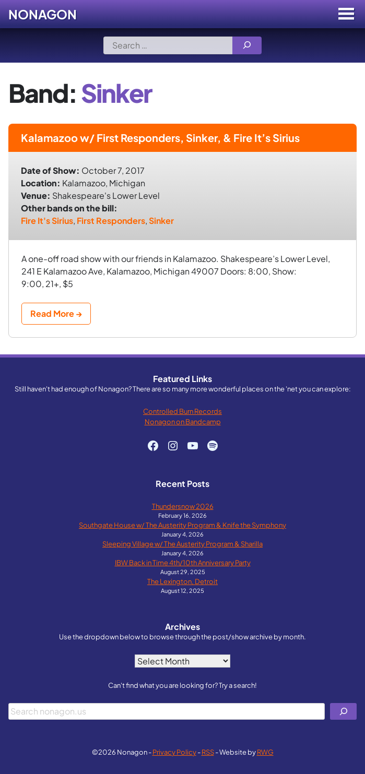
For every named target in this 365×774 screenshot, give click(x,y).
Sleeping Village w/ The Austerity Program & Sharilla (182, 543)
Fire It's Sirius (47, 220)
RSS (208, 751)
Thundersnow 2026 (183, 506)
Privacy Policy (174, 751)
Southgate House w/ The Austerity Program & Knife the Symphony (182, 524)
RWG (265, 751)
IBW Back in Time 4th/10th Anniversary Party (183, 562)
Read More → (56, 313)
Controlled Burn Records (182, 411)
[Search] (247, 45)
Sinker (161, 220)
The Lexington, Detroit (182, 581)
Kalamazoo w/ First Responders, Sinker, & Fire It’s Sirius (160, 137)
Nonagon (42, 14)
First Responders (111, 220)
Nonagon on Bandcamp (183, 421)
